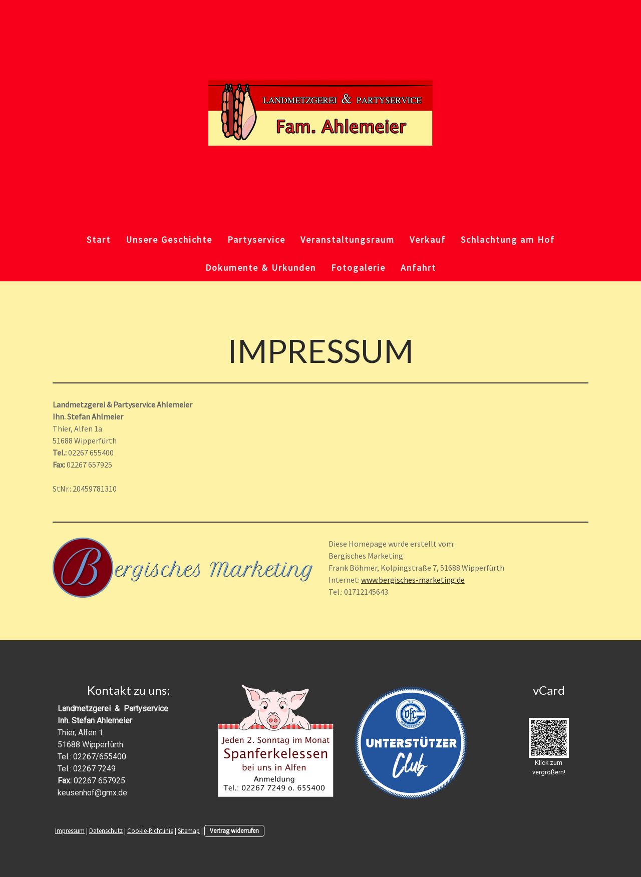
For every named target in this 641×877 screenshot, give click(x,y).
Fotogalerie (358, 267)
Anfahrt (418, 267)
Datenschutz (106, 830)
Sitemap (189, 830)
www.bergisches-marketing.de (413, 580)
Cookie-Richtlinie (150, 830)
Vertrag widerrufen (234, 830)
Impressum (70, 830)
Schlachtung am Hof (508, 239)
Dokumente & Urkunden (260, 267)
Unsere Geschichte (169, 239)
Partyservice (256, 239)
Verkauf (428, 239)
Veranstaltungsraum (347, 239)
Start (99, 239)
